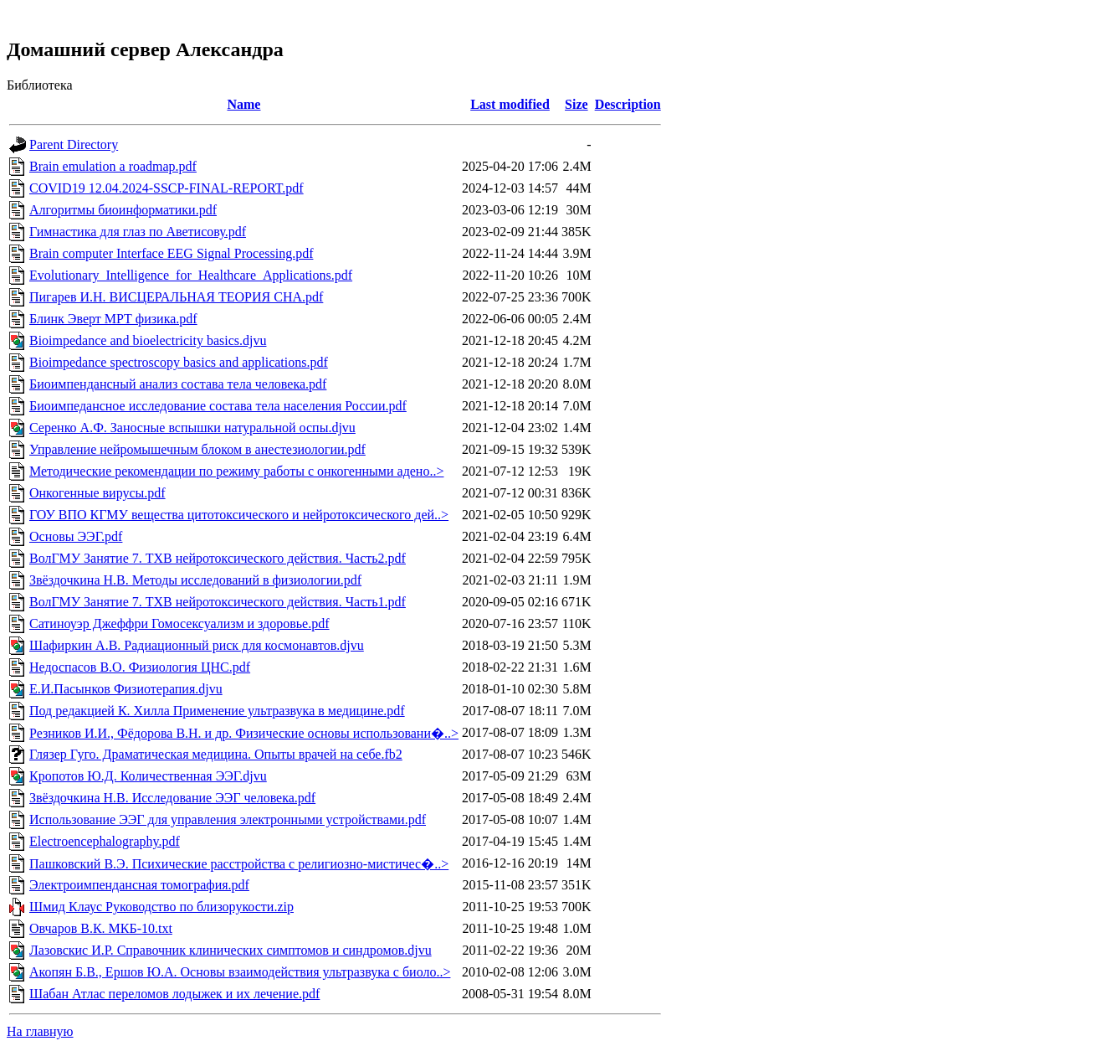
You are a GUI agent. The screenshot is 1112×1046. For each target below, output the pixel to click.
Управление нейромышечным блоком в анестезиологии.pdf (197, 449)
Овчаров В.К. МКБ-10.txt (100, 928)
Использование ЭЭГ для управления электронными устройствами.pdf (227, 819)
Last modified (510, 104)
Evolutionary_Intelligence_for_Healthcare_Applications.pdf (190, 275)
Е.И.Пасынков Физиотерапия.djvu (126, 689)
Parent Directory (73, 144)
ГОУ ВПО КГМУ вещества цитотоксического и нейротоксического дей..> (238, 515)
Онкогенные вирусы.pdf (97, 493)
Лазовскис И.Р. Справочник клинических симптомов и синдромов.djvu (230, 950)
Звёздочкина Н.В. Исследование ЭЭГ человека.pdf (172, 798)
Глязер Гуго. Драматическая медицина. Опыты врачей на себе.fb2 (215, 754)
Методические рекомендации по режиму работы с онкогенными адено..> (236, 471)
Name (243, 104)
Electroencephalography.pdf (104, 841)
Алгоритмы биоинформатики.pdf (123, 210)
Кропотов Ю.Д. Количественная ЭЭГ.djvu (148, 776)
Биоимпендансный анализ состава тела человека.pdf (177, 384)
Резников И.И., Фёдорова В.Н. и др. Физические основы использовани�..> (244, 733)
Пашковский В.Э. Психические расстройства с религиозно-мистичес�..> (238, 864)
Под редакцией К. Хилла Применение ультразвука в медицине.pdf (217, 710)
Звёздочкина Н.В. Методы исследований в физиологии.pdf (195, 580)
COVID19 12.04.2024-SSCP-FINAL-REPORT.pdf (166, 188)
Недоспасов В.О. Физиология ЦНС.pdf (139, 667)
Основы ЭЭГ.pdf (75, 536)
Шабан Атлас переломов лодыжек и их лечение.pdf (174, 994)
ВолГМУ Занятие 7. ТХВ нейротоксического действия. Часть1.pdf (217, 602)
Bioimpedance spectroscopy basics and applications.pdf (178, 362)
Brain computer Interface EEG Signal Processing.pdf (171, 253)
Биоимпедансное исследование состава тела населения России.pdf (218, 406)
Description (628, 104)
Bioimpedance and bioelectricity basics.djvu (147, 340)
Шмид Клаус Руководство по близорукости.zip (161, 906)
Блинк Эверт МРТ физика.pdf (113, 319)
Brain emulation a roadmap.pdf (113, 166)
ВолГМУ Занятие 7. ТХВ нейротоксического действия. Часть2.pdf (217, 558)
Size (576, 104)
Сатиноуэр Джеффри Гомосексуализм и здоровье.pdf (179, 623)
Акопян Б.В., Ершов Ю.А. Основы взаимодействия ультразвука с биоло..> (239, 972)
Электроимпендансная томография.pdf (139, 885)
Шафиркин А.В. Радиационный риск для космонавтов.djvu (196, 645)
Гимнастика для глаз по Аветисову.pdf (137, 231)
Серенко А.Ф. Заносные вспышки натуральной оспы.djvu (192, 427)
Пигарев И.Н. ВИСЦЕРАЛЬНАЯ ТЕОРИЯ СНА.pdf (176, 297)
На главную (40, 1031)
